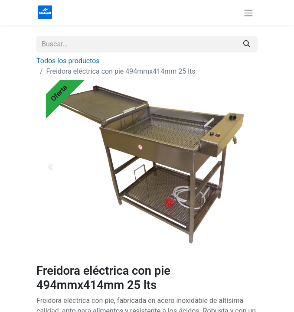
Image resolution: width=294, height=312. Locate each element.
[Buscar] (247, 44)
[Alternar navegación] (248, 12)
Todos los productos (68, 61)
